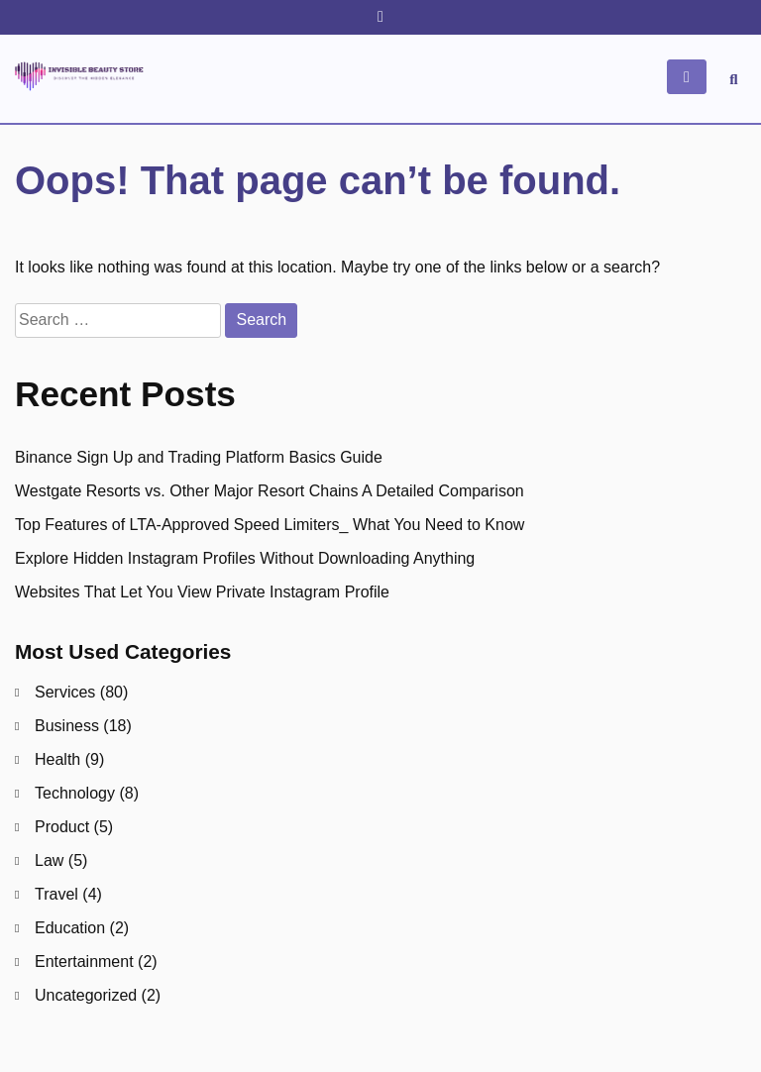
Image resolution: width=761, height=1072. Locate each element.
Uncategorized (86, 995)
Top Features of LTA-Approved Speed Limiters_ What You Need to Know (269, 524)
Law (49, 860)
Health (57, 759)
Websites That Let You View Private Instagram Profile (202, 592)
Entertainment (84, 961)
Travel (56, 894)
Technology (75, 793)
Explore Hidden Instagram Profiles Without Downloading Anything (245, 558)
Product (62, 826)
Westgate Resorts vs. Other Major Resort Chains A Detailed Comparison (269, 490)
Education (70, 927)
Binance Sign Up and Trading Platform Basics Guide (198, 457)
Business (67, 725)
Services (65, 692)
